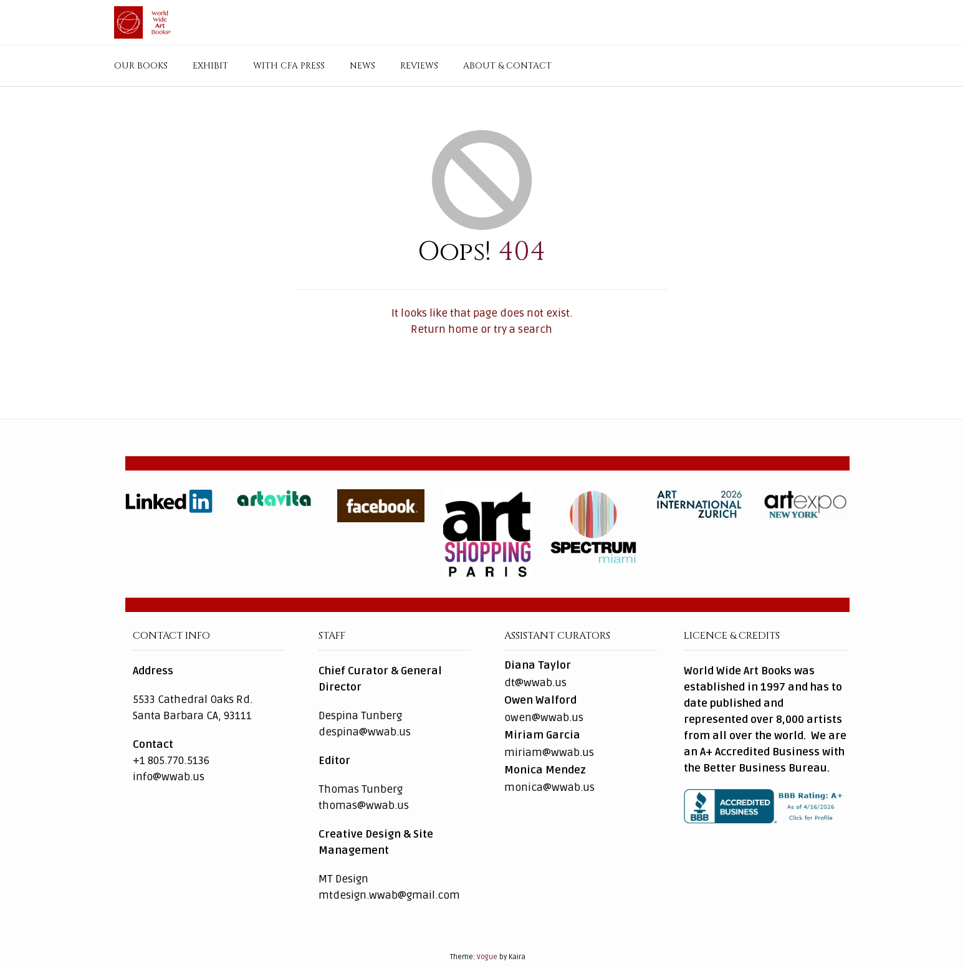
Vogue (487, 957)
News (362, 66)
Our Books (141, 66)
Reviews (419, 66)
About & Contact (507, 66)
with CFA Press (289, 66)
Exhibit (210, 66)
